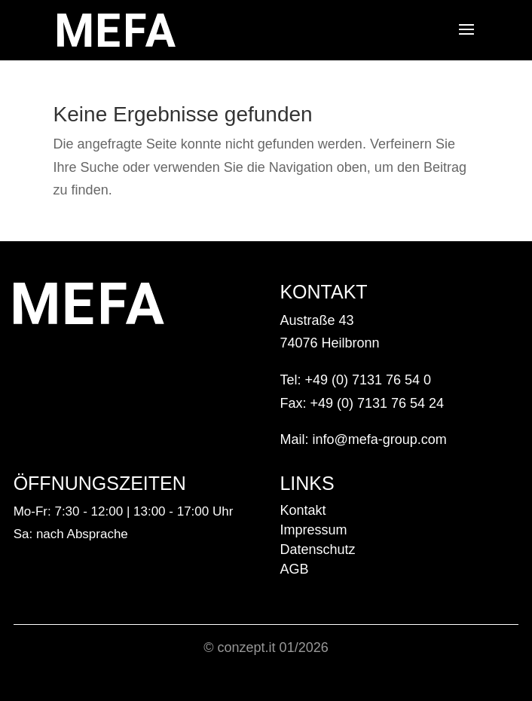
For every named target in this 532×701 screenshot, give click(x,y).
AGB (294, 569)
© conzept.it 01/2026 (265, 647)
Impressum (313, 529)
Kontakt (303, 510)
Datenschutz (317, 549)
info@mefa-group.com (379, 439)
